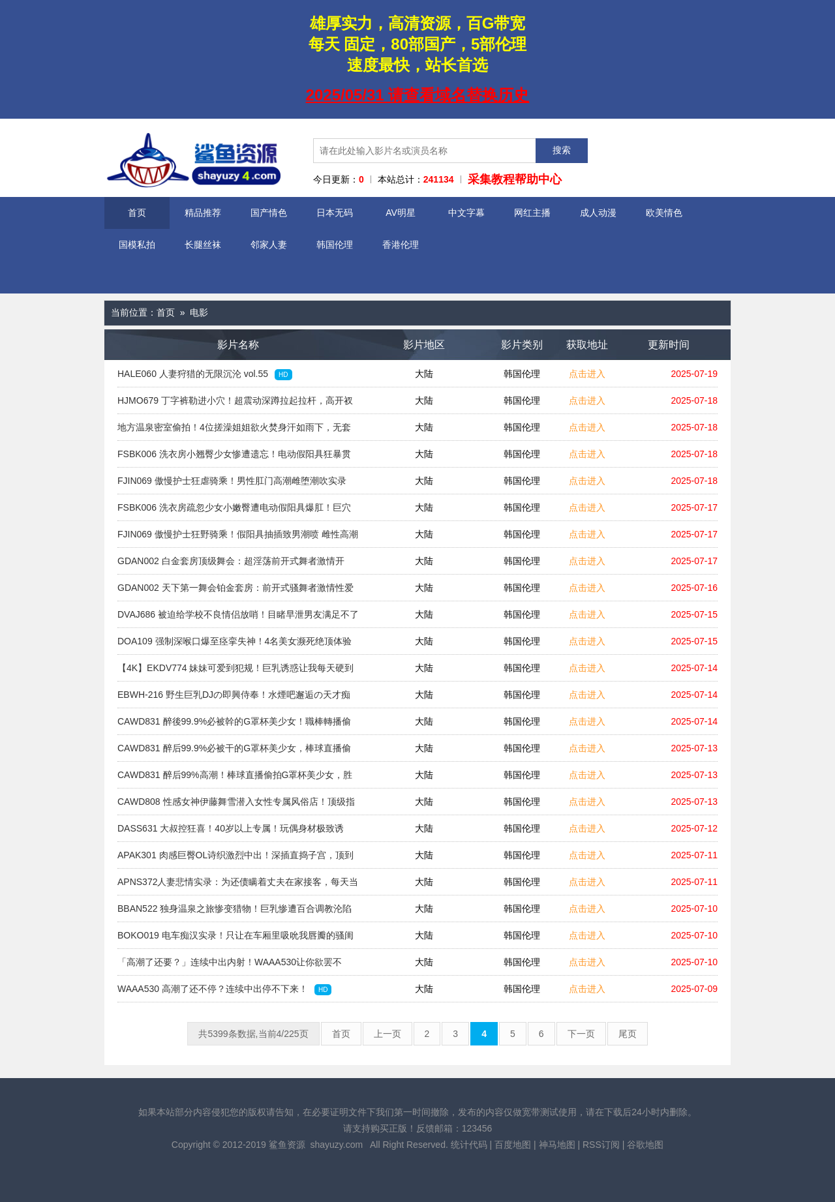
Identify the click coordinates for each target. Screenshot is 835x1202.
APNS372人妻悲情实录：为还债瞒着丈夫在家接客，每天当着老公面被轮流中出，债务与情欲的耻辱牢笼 (237, 886)
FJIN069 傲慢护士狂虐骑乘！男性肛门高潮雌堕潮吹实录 (231, 484)
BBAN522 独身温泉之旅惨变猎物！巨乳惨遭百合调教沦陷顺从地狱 (234, 912)
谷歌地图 (645, 1144)
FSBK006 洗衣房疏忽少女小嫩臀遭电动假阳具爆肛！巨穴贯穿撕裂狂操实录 (234, 511)
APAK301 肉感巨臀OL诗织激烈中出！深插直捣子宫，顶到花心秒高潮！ (235, 859)
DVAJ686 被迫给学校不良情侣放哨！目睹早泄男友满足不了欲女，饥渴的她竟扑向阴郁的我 (238, 618)
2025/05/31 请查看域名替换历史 (418, 95)
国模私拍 (137, 244)
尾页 (627, 1034)
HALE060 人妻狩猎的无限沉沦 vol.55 (204, 374)
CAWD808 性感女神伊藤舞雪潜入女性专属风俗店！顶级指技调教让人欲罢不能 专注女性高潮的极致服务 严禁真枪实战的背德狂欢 (236, 805)
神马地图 (557, 1144)
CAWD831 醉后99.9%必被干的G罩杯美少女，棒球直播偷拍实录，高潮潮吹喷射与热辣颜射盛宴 (234, 752)
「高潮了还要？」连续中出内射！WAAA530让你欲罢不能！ (229, 966)
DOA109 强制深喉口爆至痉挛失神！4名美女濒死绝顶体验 (234, 645)
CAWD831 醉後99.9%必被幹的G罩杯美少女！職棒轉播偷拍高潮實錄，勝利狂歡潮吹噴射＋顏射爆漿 (234, 725)
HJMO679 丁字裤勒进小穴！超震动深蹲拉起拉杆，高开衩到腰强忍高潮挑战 (235, 404)
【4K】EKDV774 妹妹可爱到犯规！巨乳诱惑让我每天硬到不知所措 (235, 672)
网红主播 (532, 212)
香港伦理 (400, 244)
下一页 (581, 1034)
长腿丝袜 (203, 244)
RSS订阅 (601, 1144)
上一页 (387, 1034)
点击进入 (587, 373)
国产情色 (268, 212)
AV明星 (401, 212)
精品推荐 (203, 212)
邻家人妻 (268, 244)
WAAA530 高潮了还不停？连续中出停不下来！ (224, 989)
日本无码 (334, 212)
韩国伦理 (334, 244)
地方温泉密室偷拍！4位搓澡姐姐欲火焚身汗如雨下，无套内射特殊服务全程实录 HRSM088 (234, 431)
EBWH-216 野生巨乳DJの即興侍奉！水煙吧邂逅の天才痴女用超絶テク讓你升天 (233, 698)
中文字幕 (466, 212)
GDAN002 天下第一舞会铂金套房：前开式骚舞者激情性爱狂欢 (235, 591)
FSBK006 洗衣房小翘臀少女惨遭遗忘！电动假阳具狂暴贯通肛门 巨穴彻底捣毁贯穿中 (234, 458)
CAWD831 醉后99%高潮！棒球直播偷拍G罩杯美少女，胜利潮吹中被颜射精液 (234, 779)
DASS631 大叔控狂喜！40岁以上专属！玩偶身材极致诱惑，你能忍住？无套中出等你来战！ (230, 832)
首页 (137, 212)
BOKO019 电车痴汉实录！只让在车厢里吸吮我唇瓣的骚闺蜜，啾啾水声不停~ (235, 939)
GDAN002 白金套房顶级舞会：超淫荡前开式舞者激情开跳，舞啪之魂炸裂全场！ (230, 565)
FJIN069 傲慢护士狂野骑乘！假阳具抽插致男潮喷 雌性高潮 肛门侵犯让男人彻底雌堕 (237, 538)
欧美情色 (664, 212)
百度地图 (512, 1144)
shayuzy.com (336, 1144)
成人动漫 (598, 212)
